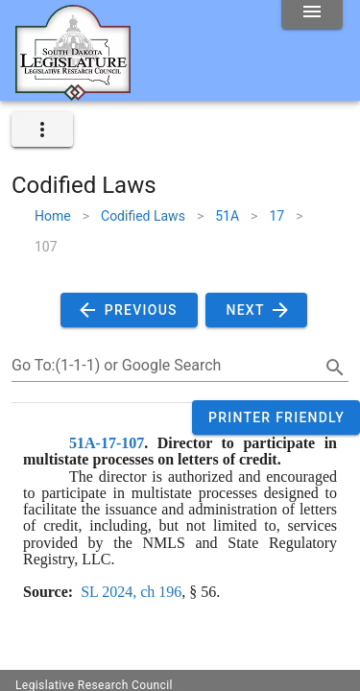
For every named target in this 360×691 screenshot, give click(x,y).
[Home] (73, 93)
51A (227, 216)
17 (276, 216)
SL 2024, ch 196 (131, 592)
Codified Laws (143, 216)
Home (53, 216)
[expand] (42, 129)
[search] (335, 367)
